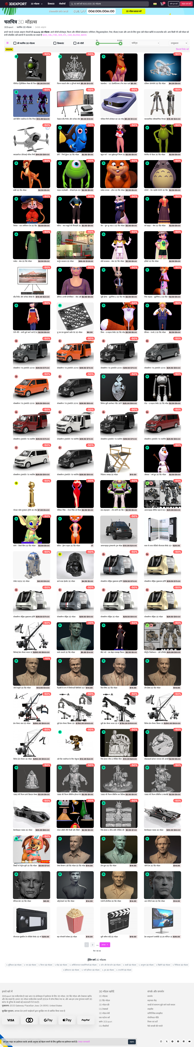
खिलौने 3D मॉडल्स (163, 965)
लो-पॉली (78, 43)
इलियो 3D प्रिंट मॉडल (151, 261)
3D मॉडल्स (103, 996)
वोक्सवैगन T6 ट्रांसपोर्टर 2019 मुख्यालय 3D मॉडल (30, 368)
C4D (70, 35)
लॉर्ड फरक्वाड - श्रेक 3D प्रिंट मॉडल (112, 261)
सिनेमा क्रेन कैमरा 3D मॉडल (22, 759)
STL (65, 35)
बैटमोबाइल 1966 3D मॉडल (153, 830)
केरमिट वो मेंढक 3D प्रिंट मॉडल (154, 154)
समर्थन (150, 996)
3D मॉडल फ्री (104, 1004)
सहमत (132, 1042)
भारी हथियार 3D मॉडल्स (90, 970)
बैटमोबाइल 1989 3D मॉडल (22, 830)
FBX (55, 35)
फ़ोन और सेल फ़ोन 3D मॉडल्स (110, 965)
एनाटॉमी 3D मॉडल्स (123, 970)
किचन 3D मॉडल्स (45, 965)
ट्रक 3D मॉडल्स (108, 970)
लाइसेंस (150, 1009)
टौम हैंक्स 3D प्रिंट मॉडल (152, 688)
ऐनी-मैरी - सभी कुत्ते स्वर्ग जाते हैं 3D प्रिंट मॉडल (29, 332)
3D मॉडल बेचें (104, 1013)
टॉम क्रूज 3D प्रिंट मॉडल (108, 865)
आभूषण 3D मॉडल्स (146, 965)
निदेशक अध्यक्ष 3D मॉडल (109, 474)
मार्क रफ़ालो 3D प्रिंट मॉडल (66, 652)
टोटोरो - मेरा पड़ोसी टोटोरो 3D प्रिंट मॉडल (158, 190)
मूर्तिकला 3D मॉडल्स (13, 965)
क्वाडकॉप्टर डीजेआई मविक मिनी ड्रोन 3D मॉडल (29, 154)
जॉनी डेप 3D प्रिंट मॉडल (152, 865)
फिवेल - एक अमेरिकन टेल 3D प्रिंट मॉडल (27, 225)
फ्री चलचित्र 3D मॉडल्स (24, 43)
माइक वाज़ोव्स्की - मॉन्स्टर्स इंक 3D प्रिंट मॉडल (72, 190)
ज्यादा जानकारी (84, 1041)
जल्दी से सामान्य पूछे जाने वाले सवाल (161, 1004)
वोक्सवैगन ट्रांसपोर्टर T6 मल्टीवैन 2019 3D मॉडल (161, 439)
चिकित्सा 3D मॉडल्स (180, 965)
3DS (60, 35)
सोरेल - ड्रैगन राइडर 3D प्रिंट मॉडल (68, 545)
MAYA (84, 35)
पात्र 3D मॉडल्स (30, 965)
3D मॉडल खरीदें (106, 991)
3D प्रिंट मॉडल (104, 1000)
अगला (105, 945)
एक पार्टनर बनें (104, 1017)
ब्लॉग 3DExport (105, 1021)
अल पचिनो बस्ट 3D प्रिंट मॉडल (154, 901)
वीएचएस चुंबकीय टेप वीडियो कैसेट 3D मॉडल (28, 937)
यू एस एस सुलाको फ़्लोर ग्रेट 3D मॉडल (69, 332)
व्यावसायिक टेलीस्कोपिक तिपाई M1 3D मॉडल (159, 119)
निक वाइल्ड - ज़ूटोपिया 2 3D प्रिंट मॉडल (157, 297)
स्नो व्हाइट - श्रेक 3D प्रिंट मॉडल (154, 225)
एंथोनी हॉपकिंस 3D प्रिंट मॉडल (111, 901)
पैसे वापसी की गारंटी (155, 1026)
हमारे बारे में (7, 991)
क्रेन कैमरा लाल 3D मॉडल (21, 723)
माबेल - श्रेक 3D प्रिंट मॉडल (22, 261)
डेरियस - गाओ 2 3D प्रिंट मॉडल (155, 332)
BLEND (76, 35)
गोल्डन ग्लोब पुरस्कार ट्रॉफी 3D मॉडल (25, 510)
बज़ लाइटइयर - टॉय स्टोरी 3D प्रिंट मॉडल (114, 510)
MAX (45, 35)
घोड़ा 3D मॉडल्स (60, 965)
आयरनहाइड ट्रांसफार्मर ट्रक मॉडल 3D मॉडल (115, 545)
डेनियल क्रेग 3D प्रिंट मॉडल (22, 901)
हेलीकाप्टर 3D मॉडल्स (71, 970)
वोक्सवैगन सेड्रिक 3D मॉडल (66, 617)
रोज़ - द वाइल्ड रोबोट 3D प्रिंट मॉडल (156, 403)
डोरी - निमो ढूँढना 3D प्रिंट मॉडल (68, 154)
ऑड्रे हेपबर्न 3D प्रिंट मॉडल (65, 901)
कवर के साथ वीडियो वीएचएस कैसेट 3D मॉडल (159, 545)
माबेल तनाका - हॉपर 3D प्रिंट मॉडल (113, 190)
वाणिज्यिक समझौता (155, 1013)
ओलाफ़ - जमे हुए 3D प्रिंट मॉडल (155, 474)
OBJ (50, 35)
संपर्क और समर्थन (155, 991)
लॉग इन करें (174, 4)
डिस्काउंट (58, 43)
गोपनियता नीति (153, 1017)
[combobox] (145, 43)
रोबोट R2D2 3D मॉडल (21, 581)
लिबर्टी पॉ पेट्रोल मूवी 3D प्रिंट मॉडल (25, 865)
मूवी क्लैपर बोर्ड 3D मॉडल (109, 937)
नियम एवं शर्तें (152, 1021)
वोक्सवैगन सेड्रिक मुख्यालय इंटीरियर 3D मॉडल (116, 581)
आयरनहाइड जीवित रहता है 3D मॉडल (156, 510)
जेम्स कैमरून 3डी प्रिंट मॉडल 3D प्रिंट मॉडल (71, 865)
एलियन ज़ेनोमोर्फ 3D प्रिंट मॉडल (154, 83)
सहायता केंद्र (152, 1000)
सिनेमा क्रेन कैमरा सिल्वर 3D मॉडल (156, 723)
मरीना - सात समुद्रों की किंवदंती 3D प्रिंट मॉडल (72, 225)
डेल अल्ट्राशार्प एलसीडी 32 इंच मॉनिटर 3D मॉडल (160, 937)
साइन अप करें (186, 4)
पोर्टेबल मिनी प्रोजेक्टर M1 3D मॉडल (113, 119)
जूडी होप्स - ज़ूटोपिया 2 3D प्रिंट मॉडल (113, 297)
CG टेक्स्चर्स (103, 1009)
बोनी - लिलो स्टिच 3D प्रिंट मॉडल (24, 545)
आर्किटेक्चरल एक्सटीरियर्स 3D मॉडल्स (82, 965)
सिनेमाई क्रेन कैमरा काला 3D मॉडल (25, 652)
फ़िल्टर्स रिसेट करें (182, 49)
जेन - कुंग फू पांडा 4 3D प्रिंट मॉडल (112, 225)
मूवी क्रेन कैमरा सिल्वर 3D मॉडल (68, 723)
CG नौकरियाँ (104, 1026)
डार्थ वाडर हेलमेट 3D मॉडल (66, 581)
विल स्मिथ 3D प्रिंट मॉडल (109, 688)
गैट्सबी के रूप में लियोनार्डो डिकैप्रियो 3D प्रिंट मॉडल (74, 688)
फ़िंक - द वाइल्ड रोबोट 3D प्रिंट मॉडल (113, 332)
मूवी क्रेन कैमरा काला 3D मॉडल (111, 723)
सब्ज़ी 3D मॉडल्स (129, 965)
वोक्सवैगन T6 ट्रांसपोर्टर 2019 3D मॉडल (158, 368)
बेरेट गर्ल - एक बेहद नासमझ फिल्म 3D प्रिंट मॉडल (117, 652)
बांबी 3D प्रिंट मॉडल (19, 190)
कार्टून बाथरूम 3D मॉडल (65, 261)
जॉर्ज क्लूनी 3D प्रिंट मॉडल (22, 688)
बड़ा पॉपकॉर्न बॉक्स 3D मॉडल (67, 937)
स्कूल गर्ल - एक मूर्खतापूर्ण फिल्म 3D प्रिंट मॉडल (116, 154)
